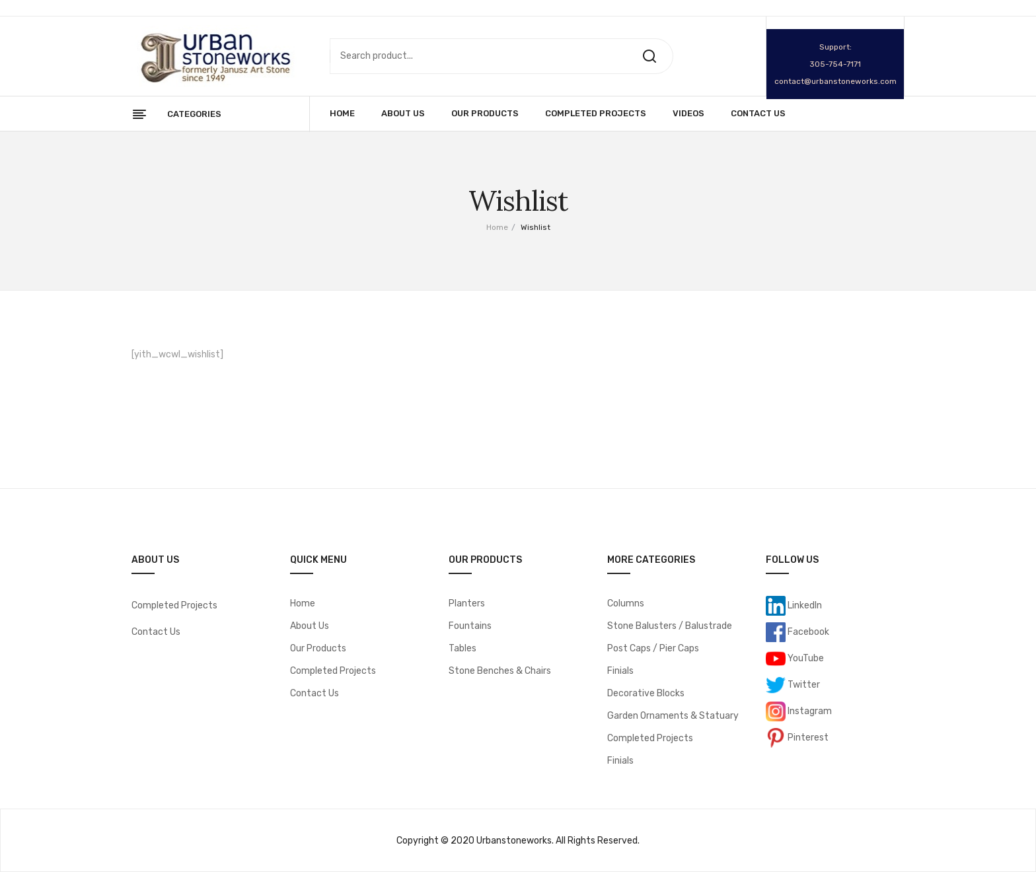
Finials (620, 670)
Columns (625, 603)
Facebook (807, 631)
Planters (467, 603)
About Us (309, 626)
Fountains (470, 626)
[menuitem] (342, 113)
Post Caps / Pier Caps (653, 648)
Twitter (803, 684)
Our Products (318, 648)
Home (497, 227)
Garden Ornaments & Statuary (673, 715)
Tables (462, 648)
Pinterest (807, 737)
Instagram (809, 711)
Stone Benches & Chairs (500, 670)
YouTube (805, 658)
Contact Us (155, 631)
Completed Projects (174, 605)
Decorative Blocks (645, 693)
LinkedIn (804, 605)
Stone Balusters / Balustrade (669, 626)
